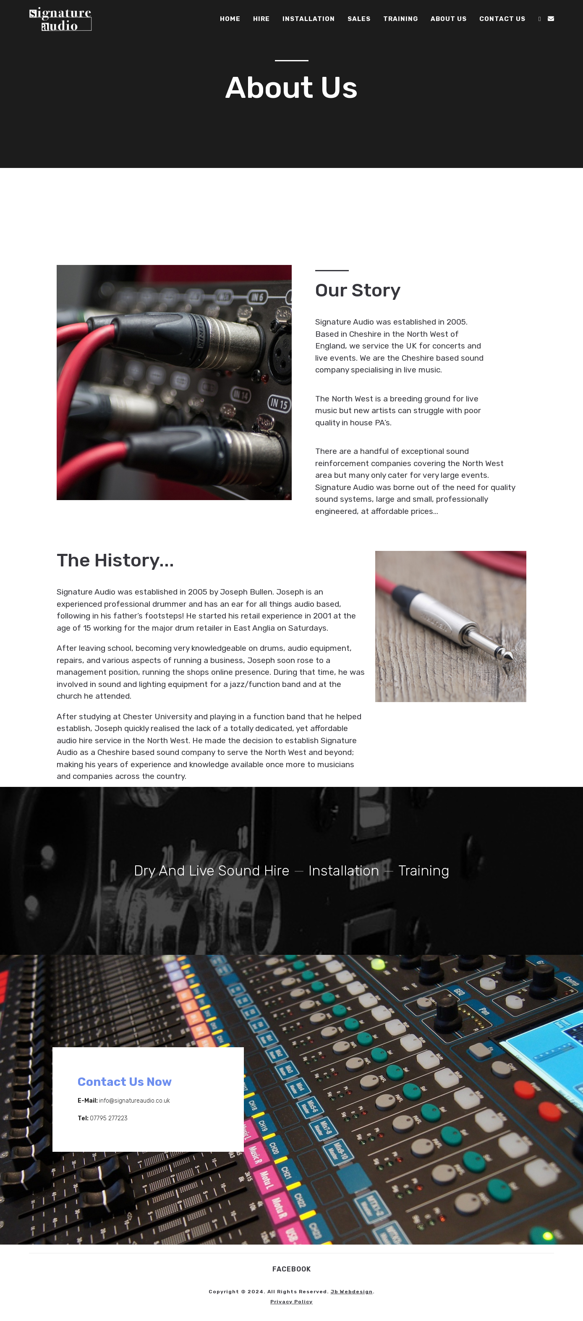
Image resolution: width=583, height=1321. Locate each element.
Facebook (291, 1269)
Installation (344, 870)
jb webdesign (352, 1292)
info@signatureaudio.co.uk (134, 1100)
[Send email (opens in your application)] (550, 19)
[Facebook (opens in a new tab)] (539, 19)
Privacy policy (291, 1302)
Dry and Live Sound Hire (211, 870)
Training (424, 870)
